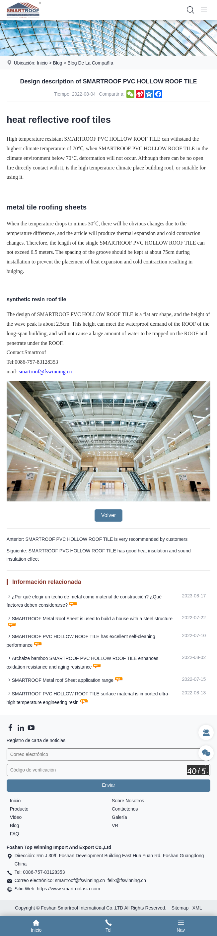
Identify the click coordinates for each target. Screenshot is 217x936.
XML (197, 908)
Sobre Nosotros (128, 800)
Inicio (42, 63)
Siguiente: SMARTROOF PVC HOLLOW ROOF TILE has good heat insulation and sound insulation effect (99, 555)
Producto (19, 809)
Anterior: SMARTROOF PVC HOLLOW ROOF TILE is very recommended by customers (97, 539)
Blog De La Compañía (90, 63)
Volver (108, 515)
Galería (119, 817)
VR (115, 825)
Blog (57, 63)
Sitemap (180, 908)
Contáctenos (125, 809)
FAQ (14, 833)
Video (16, 817)
